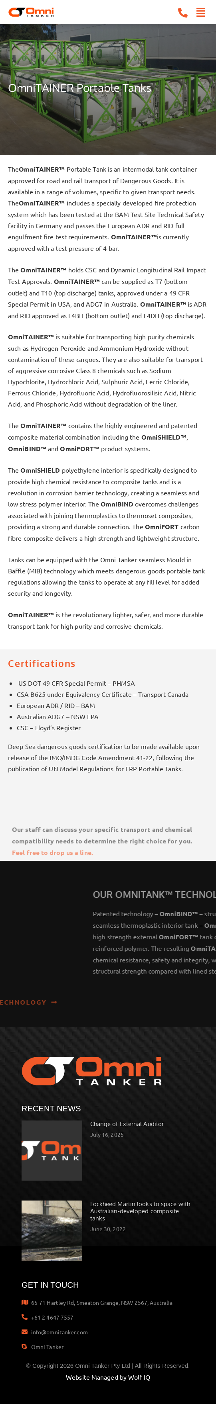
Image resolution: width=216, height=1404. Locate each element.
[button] (201, 12)
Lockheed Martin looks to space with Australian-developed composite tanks (140, 1211)
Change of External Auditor (127, 1124)
